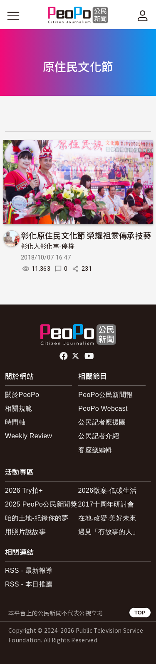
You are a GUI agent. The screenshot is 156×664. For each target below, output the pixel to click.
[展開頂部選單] (142, 15)
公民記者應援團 (102, 422)
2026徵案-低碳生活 (107, 490)
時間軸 (15, 422)
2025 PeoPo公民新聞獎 (41, 504)
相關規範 (18, 408)
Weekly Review (28, 435)
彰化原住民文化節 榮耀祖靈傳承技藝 (86, 235)
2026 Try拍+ (24, 490)
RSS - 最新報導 (28, 570)
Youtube (89, 356)
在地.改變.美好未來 (107, 518)
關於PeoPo (22, 394)
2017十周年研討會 (106, 504)
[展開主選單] (13, 15)
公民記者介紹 (98, 435)
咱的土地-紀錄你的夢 (37, 518)
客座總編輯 (95, 450)
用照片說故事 (25, 531)
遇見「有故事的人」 (108, 531)
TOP (140, 612)
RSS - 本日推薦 (28, 584)
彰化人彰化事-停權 (47, 246)
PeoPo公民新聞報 (105, 394)
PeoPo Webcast (103, 408)
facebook (64, 356)
